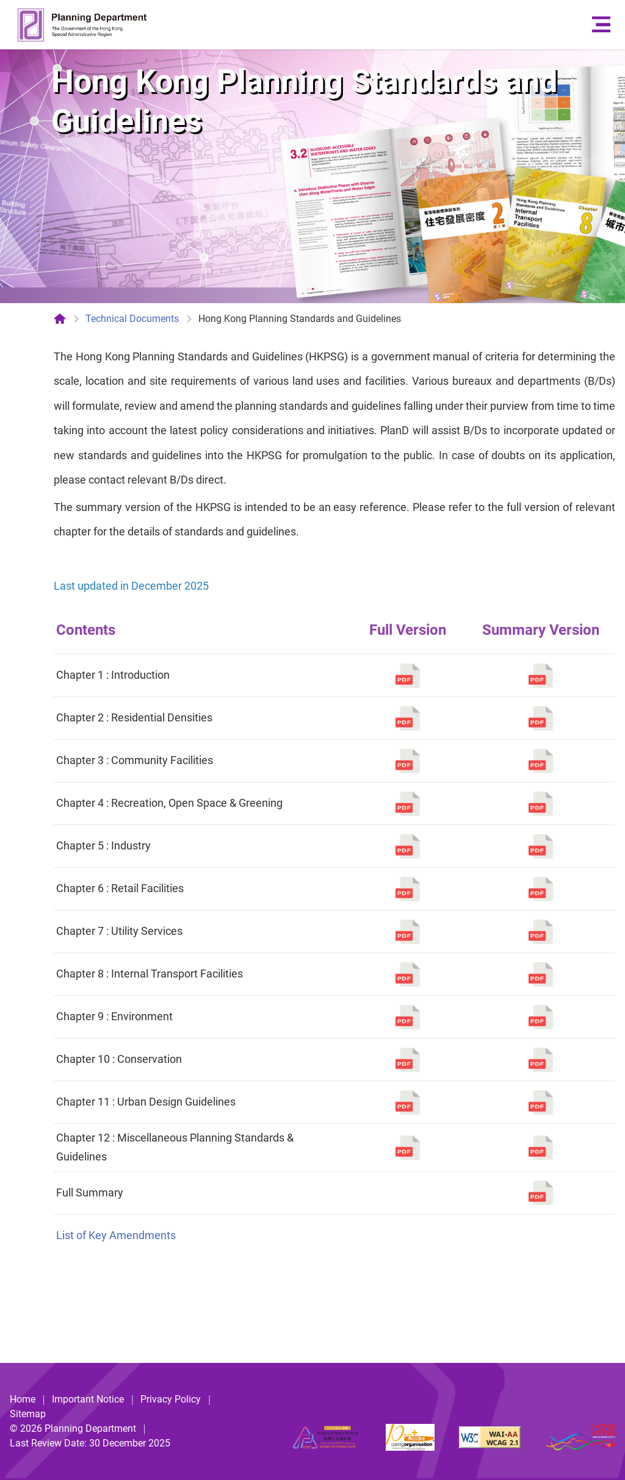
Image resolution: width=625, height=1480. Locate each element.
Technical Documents (132, 318)
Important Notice (88, 1399)
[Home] (60, 318)
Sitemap (28, 1414)
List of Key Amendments (116, 1235)
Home (22, 1399)
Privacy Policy (170, 1399)
